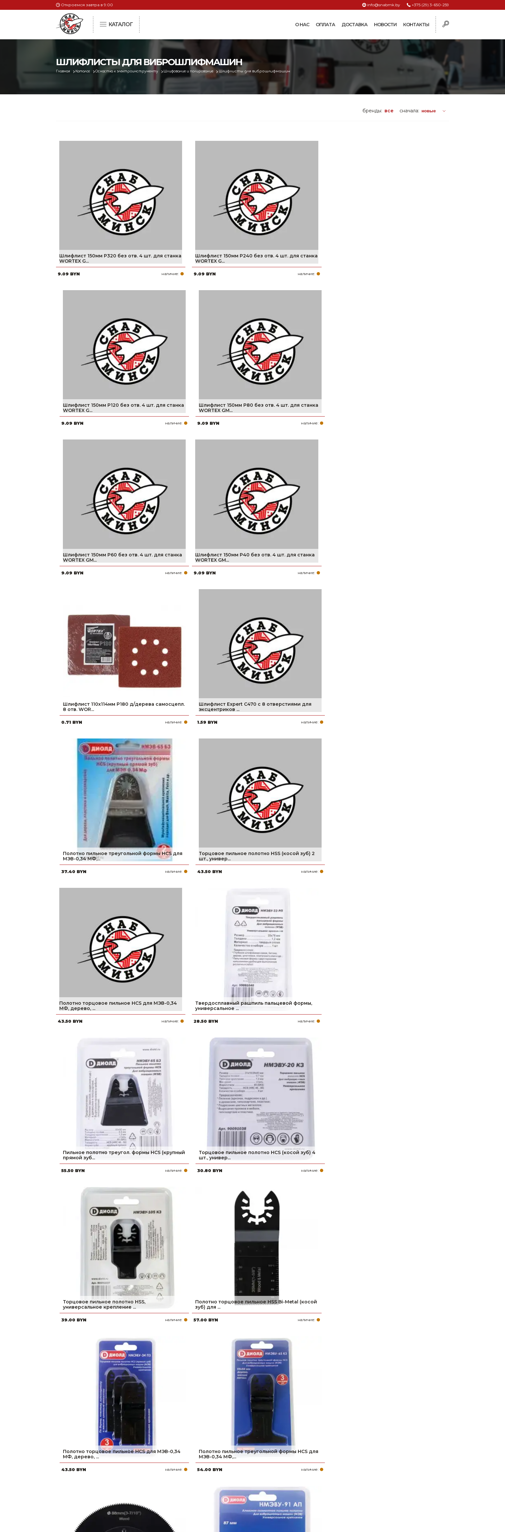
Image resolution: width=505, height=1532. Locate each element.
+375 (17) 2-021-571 (360, 1447)
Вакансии (214, 1489)
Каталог (87, 71)
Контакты (416, 25)
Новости (385, 25)
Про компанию (221, 1436)
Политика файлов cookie (84, 1480)
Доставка (354, 25)
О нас (302, 25)
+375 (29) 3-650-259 (430, 4)
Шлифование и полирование (208, 71)
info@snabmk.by (383, 4)
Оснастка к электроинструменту (138, 71)
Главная (64, 71)
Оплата (325, 25)
